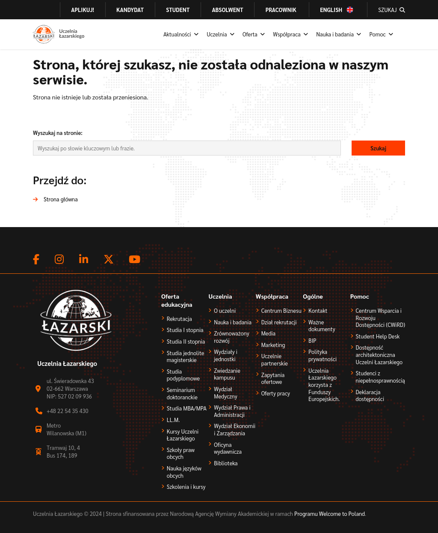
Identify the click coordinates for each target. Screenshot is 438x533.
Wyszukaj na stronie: (58, 132)
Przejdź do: (59, 180)
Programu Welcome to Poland (329, 513)
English (331, 9)
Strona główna (61, 199)
